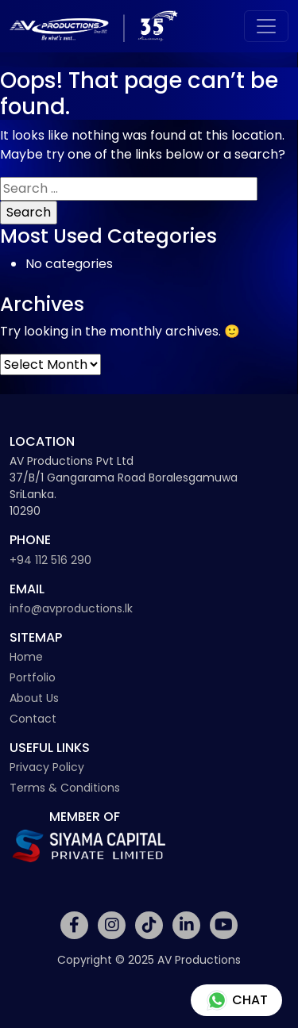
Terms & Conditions (65, 788)
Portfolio (33, 677)
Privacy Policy (47, 767)
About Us (34, 698)
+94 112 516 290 (50, 560)
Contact (33, 719)
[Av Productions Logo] (94, 26)
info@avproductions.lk (71, 608)
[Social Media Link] (74, 925)
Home (26, 657)
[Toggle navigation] (266, 26)
